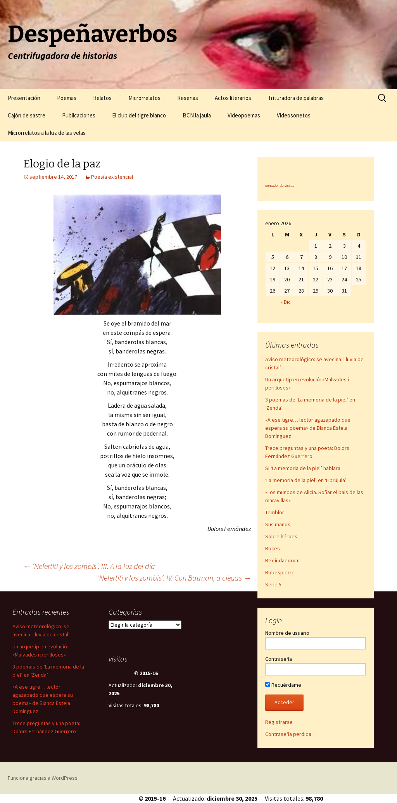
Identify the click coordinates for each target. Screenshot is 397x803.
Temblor (274, 512)
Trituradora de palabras (296, 98)
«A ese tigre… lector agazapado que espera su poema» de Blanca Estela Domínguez (307, 427)
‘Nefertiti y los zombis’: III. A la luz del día (89, 566)
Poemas (66, 98)
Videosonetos (294, 115)
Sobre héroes (281, 536)
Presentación (24, 98)
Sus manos (277, 524)
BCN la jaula (197, 115)
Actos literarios (233, 98)
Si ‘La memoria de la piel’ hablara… (305, 468)
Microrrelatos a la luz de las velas (47, 132)
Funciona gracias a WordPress (43, 777)
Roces (272, 548)
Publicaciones (78, 115)
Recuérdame (283, 684)
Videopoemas (244, 115)
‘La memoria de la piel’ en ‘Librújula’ (306, 480)
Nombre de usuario (287, 632)
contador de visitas (279, 186)
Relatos (102, 98)
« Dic (285, 301)
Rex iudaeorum (282, 560)
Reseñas (187, 98)
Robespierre (280, 572)
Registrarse (279, 722)
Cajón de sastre (26, 115)
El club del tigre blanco (139, 115)
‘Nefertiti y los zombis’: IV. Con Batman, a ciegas (174, 577)
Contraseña (278, 658)
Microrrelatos (144, 98)
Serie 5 (273, 584)
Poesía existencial (112, 176)
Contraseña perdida (288, 734)
